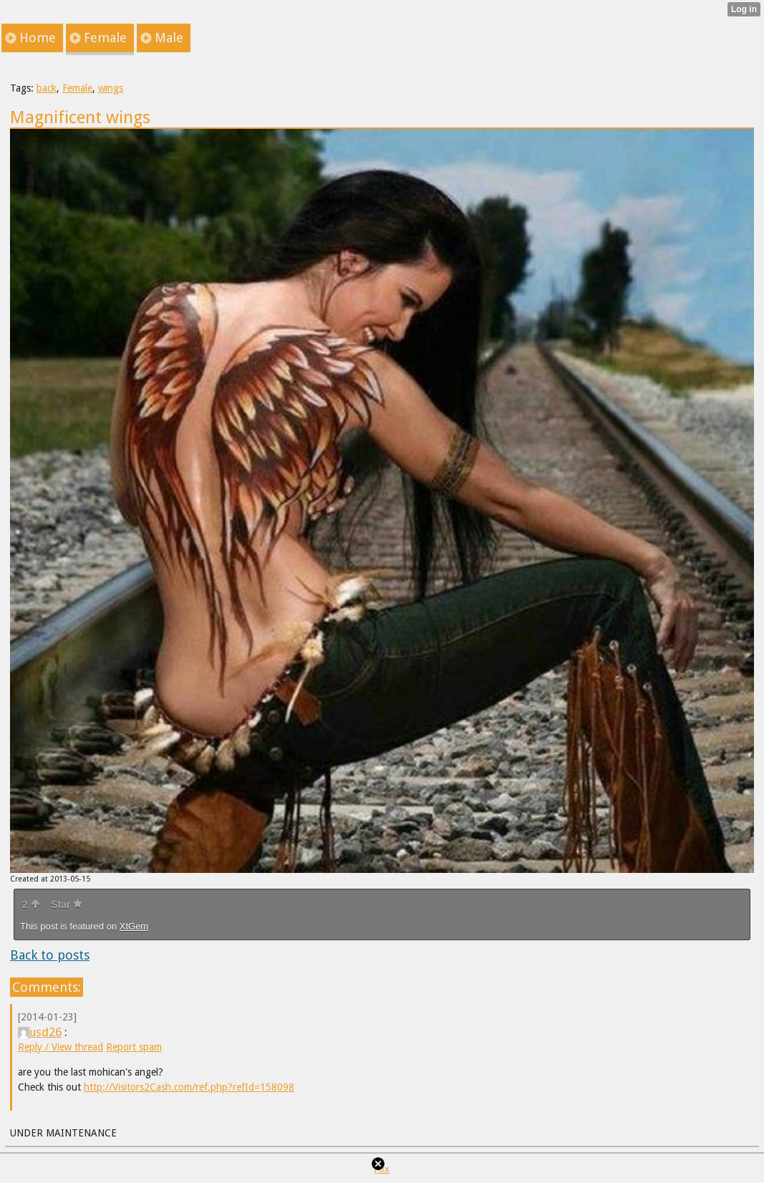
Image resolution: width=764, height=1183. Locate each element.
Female (77, 88)
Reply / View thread (60, 1047)
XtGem (134, 926)
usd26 (40, 1032)
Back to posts (50, 954)
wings (110, 88)
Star (66, 904)
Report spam (134, 1047)
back (47, 88)
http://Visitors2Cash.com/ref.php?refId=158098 (189, 1087)
